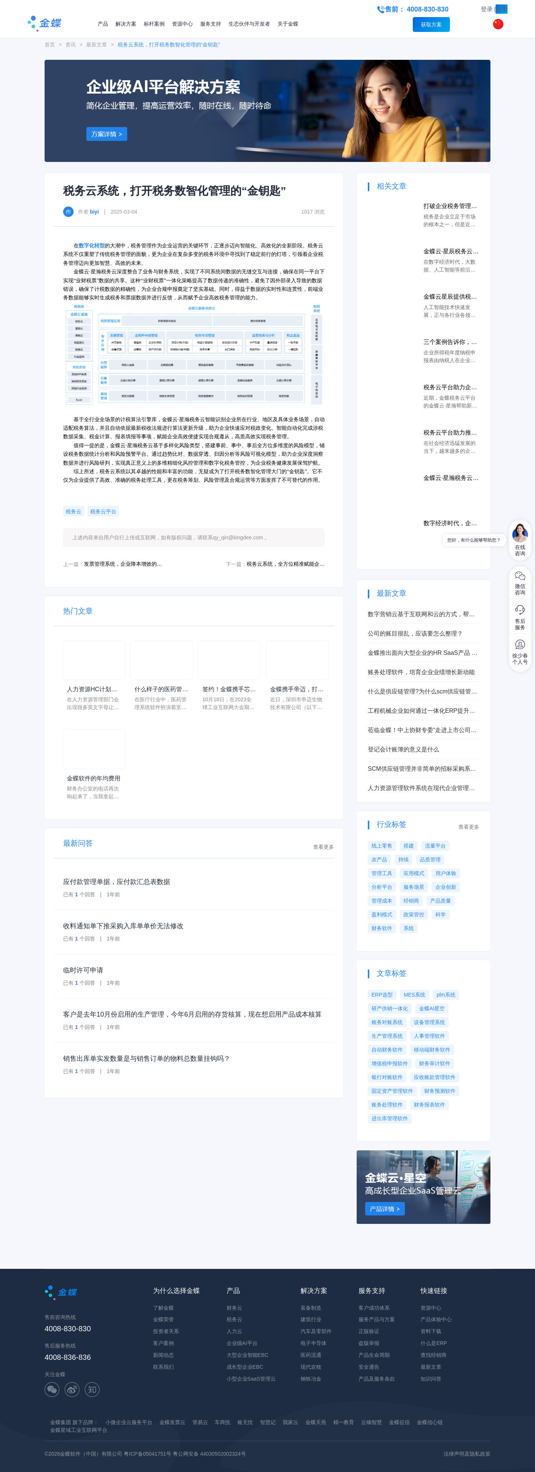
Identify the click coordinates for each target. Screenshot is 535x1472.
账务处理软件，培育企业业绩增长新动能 (421, 672)
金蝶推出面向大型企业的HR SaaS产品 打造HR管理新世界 (422, 653)
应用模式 (413, 873)
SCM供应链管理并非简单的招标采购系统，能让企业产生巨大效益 (419, 769)
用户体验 (445, 873)
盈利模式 (382, 914)
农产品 (379, 859)
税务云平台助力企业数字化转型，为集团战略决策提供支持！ (450, 388)
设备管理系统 (429, 1022)
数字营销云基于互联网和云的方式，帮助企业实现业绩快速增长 (421, 615)
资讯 (70, 45)
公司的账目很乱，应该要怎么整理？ (415, 633)
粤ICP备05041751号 (147, 1454)
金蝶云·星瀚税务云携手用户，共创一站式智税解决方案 (451, 478)
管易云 (200, 1422)
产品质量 (440, 901)
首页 (50, 45)
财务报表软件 (429, 1105)
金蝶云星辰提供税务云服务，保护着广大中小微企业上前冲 (450, 297)
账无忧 (245, 1422)
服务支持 (210, 24)
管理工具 (382, 873)
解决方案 (126, 24)
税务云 (73, 511)
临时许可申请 (83, 970)
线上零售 (382, 846)
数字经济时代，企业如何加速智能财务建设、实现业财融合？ (450, 524)
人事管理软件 (429, 1036)
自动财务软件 (387, 1050)
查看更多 (323, 847)
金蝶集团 (60, 1422)
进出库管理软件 (390, 1118)
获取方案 (431, 24)
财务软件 (382, 928)
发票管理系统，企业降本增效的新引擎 (123, 564)
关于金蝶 (288, 24)
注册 (502, 9)
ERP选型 (382, 995)
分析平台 (382, 887)
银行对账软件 (387, 1077)
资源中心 (182, 24)
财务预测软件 (439, 1091)
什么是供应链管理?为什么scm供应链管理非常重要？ (422, 692)
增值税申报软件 (390, 1063)
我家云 (290, 1422)
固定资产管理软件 (392, 1091)
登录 (487, 9)
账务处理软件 (387, 1105)
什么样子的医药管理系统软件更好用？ (161, 690)
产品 (103, 24)
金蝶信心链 (430, 1422)
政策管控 (413, 914)
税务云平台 (103, 511)
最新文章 (96, 45)
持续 (403, 859)
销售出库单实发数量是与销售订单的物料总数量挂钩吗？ (146, 1058)
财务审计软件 (434, 1063)
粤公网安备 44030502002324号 (209, 1454)
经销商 (411, 901)
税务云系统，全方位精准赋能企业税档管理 (286, 564)
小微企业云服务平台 (129, 1422)
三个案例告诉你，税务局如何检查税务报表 (450, 343)
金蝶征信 (399, 1422)
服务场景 (413, 887)
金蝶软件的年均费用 (93, 778)
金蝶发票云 (172, 1422)
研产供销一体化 (390, 1008)
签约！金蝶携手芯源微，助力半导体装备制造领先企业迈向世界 (229, 690)
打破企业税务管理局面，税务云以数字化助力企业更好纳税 (450, 207)
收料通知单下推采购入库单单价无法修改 (123, 926)
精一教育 (343, 1422)
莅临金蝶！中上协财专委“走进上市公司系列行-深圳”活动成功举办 (422, 731)
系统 (408, 928)
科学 (440, 914)
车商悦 (222, 1422)
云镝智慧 (371, 1422)
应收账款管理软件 (434, 1077)
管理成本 (382, 901)
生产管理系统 (387, 1036)
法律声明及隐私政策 (467, 1454)
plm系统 (446, 995)
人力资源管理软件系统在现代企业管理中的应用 (421, 789)
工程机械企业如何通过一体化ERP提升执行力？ (421, 711)
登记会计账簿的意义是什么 (403, 749)
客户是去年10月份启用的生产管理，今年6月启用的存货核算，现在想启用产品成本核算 (192, 1014)
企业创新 (445, 887)
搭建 (408, 846)
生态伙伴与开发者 (249, 24)
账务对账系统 (387, 1022)
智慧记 (268, 1422)
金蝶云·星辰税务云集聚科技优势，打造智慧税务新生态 (451, 252)
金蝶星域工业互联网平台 (78, 1430)
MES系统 (414, 995)
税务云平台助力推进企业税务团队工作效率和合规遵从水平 (450, 433)
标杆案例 (154, 24)
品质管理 (430, 859)
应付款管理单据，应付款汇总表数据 (116, 882)
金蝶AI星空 (432, 1008)
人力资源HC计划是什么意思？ (92, 690)
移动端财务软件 (432, 1050)
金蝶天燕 (315, 1422)
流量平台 (435, 846)
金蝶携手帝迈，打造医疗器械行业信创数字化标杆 (297, 690)
